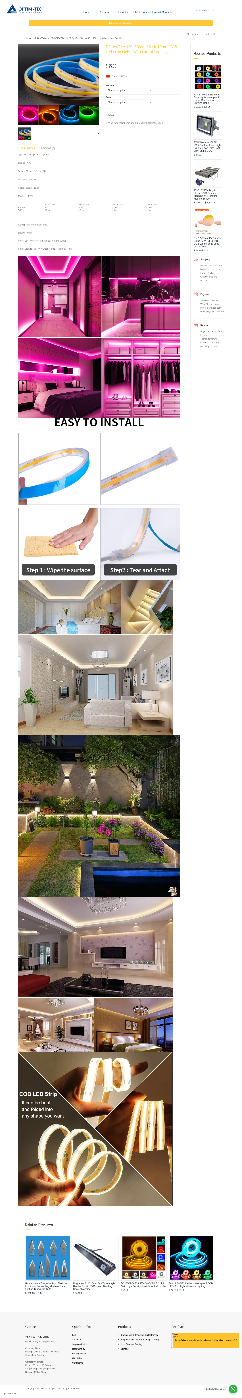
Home (28, 38)
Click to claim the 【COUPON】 (121, 23)
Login (4, 1393)
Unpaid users (175, 1335)
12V (51, 38)
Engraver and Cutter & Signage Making (140, 1339)
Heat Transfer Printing (131, 1344)
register (206, 9)
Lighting (36, 38)
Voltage (45, 38)
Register (12, 1393)
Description (28, 148)
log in (198, 9)
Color (109, 97)
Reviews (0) (48, 148)
